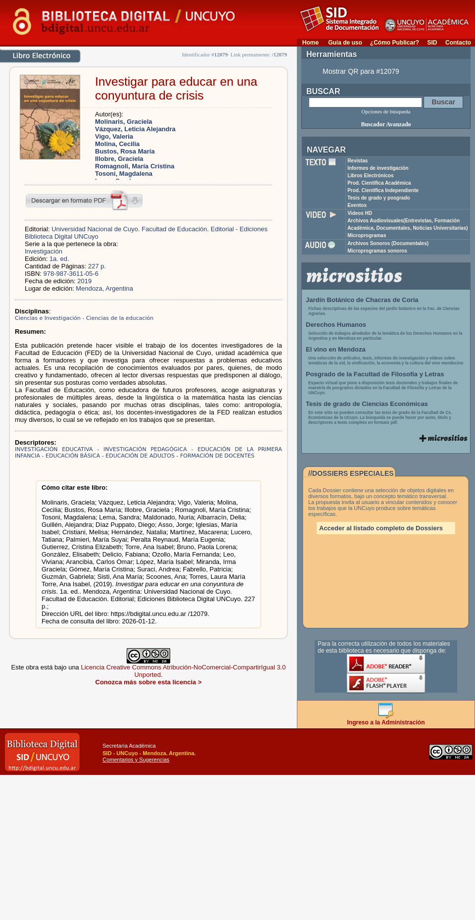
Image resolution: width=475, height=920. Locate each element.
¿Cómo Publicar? (394, 42)
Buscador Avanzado (386, 124)
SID (432, 42)
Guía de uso (345, 42)
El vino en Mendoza (336, 349)
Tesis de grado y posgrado (378, 198)
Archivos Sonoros (387, 243)
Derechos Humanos (336, 324)
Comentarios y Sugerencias (135, 760)
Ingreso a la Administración (386, 720)
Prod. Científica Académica (379, 183)
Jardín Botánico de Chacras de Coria (362, 300)
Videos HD (359, 213)
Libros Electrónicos (370, 175)
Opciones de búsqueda (386, 111)
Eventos (357, 205)
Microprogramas (366, 235)
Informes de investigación (377, 168)
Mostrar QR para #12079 (361, 71)
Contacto (458, 42)
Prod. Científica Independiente (383, 190)
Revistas (357, 160)
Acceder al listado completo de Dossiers (381, 528)
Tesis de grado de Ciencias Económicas (367, 404)
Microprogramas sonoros (377, 251)
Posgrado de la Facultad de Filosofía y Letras (375, 374)
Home (310, 42)
